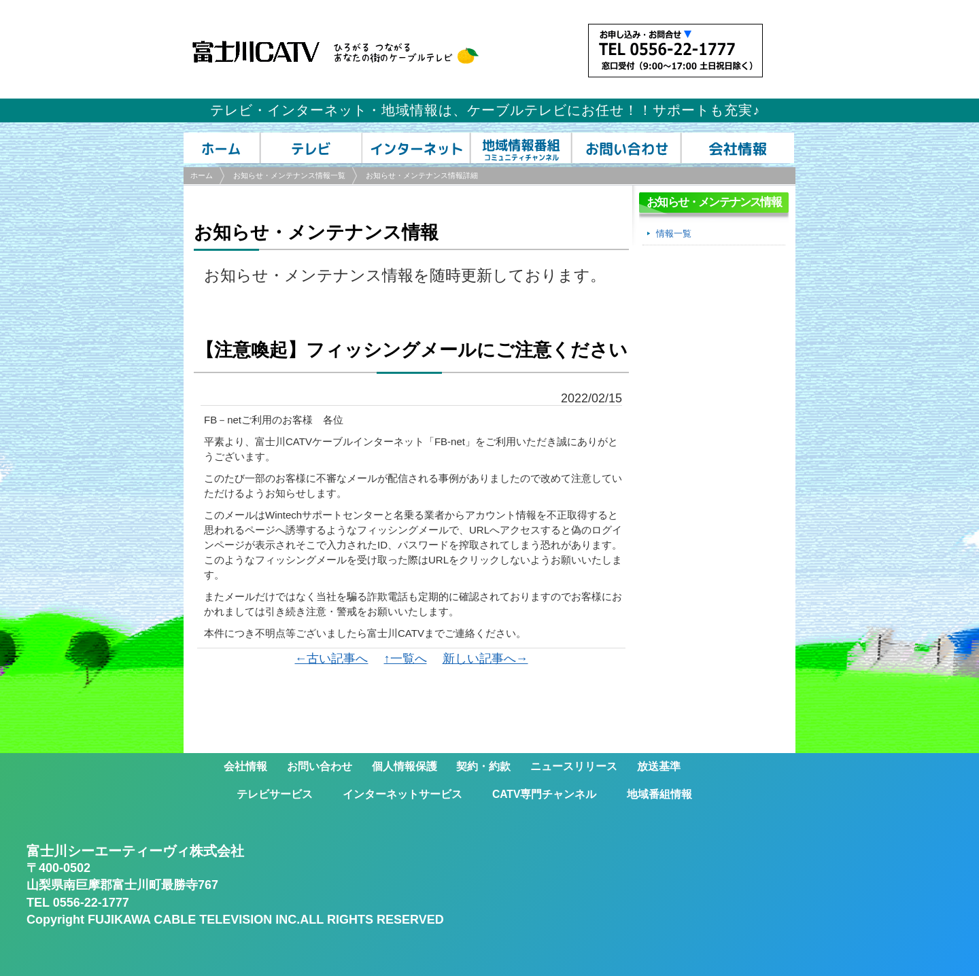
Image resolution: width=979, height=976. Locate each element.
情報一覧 (673, 233)
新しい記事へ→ (485, 658)
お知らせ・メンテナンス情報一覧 (289, 175)
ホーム (201, 175)
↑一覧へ (405, 658)
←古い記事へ (331, 658)
